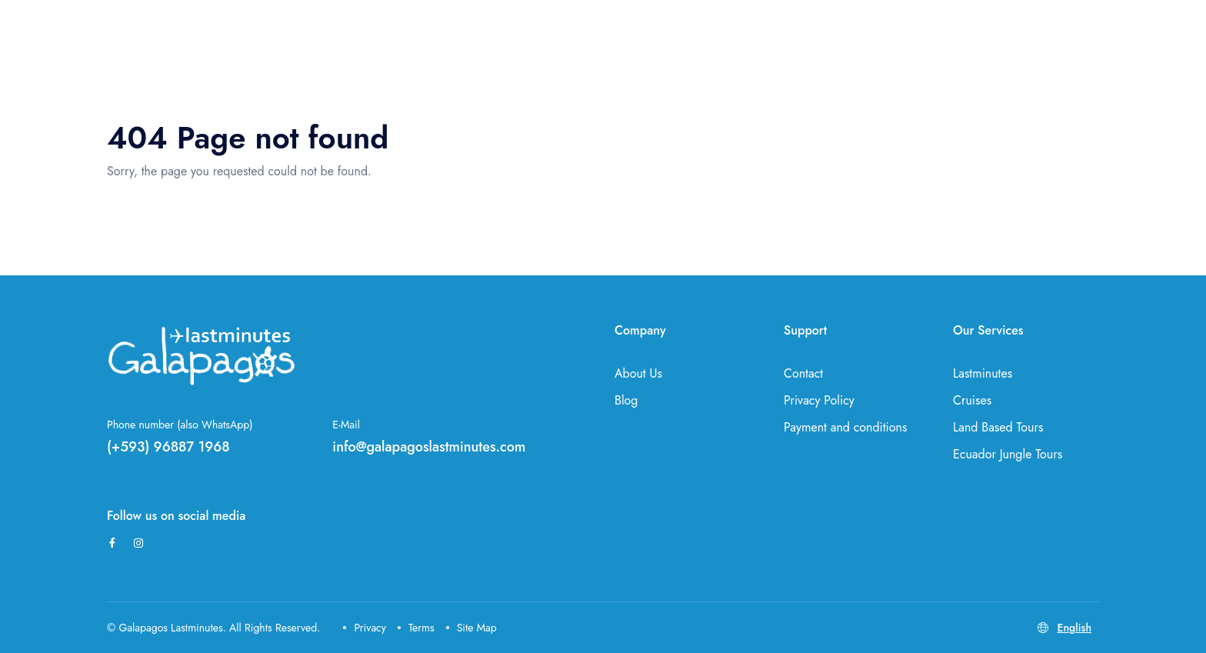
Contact (803, 373)
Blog (626, 400)
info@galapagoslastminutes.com (428, 447)
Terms (416, 627)
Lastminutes (982, 373)
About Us (638, 373)
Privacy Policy (819, 400)
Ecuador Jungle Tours (1007, 454)
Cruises (972, 400)
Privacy (364, 627)
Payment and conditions (845, 427)
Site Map (471, 627)
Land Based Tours (998, 427)
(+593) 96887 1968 (168, 447)
